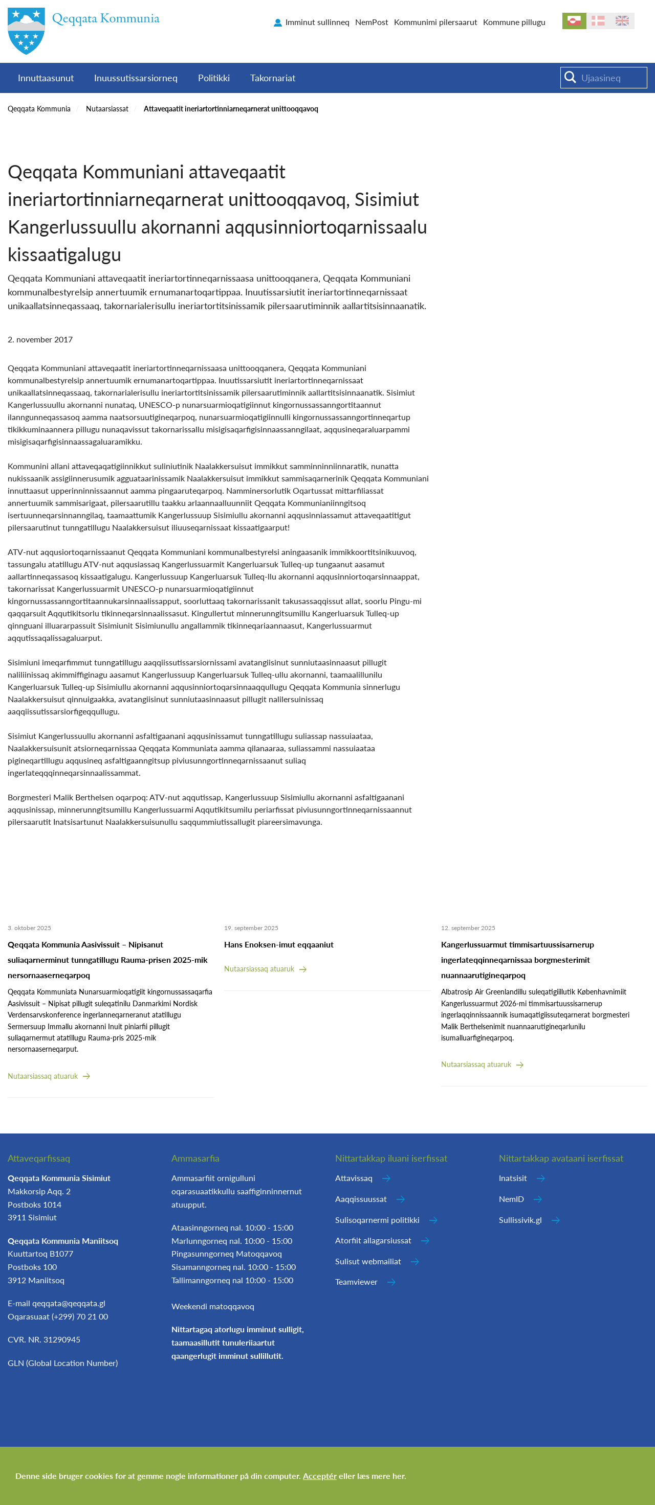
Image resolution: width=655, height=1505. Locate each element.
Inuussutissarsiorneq (136, 77)
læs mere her (380, 1475)
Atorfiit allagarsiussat (373, 1240)
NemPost (371, 22)
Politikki (214, 77)
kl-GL (574, 21)
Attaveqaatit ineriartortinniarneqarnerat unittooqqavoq (231, 108)
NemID (511, 1198)
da (598, 21)
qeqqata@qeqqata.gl (68, 1303)
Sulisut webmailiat (368, 1261)
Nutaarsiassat (107, 108)
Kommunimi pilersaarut (435, 22)
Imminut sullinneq (318, 22)
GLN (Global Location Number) (63, 1363)
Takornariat (272, 77)
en (622, 21)
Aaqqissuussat (361, 1198)
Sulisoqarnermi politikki (377, 1219)
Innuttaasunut (46, 77)
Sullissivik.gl (520, 1219)
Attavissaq (354, 1178)
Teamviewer (356, 1281)
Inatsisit (513, 1178)
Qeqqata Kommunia (39, 108)
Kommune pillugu (514, 22)
